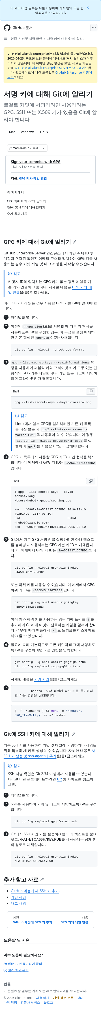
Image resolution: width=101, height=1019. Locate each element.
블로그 (48, 1002)
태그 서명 (18, 903)
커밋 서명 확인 (32, 38)
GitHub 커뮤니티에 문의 (23, 963)
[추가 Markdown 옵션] (43, 148)
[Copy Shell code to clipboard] (90, 391)
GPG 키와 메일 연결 (33, 178)
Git (59, 779)
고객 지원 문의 (16, 970)
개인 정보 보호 (63, 998)
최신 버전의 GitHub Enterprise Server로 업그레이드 (51, 68)
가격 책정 (10, 1002)
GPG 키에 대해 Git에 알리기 (40, 241)
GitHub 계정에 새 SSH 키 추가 (35, 890)
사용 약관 (42, 998)
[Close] (88, 7)
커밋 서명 (41, 679)
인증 (14, 38)
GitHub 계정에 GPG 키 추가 (32, 922)
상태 (80, 998)
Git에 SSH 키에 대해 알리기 (39, 733)
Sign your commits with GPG (35, 161)
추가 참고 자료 (24, 879)
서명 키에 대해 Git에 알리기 (66, 38)
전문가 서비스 (30, 1002)
